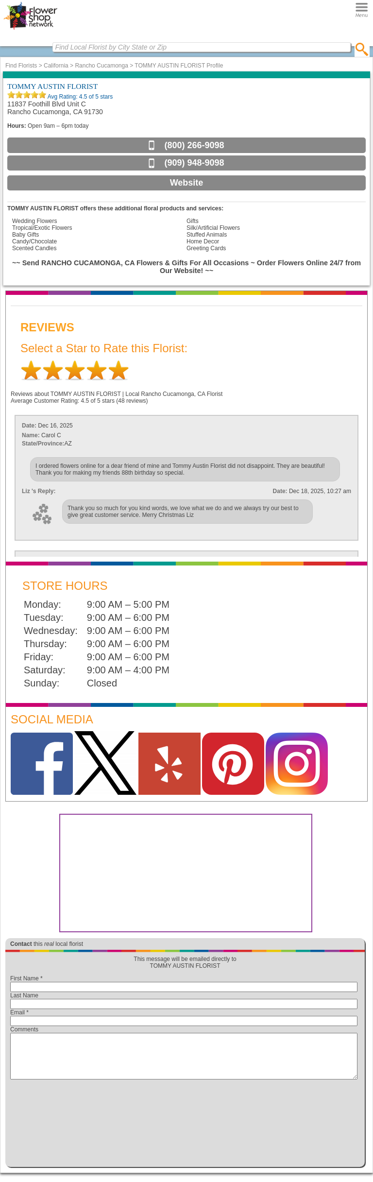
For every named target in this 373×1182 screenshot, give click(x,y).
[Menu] (361, 9)
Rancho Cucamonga (101, 65)
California (56, 65)
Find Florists (21, 65)
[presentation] (184, 1126)
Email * (19, 1012)
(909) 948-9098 (194, 163)
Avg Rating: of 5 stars (79, 96)
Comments (24, 1029)
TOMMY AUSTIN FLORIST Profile (179, 65)
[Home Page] (30, 29)
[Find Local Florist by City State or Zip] (201, 47)
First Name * (26, 978)
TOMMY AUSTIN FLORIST (52, 86)
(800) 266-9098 (194, 145)
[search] (362, 49)
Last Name (24, 995)
